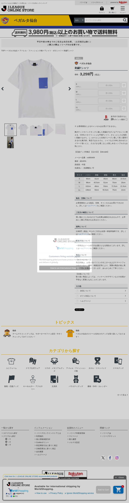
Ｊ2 (9, 442)
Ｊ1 (9, 439)
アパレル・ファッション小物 (31, 51)
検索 (125, 20)
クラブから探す (9, 436)
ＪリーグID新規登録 (77, 433)
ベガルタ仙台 (12, 51)
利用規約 (39, 436)
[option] (36, 88)
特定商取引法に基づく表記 (46, 445)
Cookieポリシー (42, 442)
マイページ (73, 436)
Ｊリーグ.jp (83, 2)
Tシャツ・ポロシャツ (53, 51)
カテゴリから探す (10, 433)
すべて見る (121, 395)
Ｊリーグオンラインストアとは (48, 433)
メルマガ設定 (74, 442)
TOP (3, 51)
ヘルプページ (92, 206)
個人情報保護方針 (43, 439)
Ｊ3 (9, 445)
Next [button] (70, 88)
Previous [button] (2, 88)
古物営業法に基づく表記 (46, 449)
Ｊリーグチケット (97, 2)
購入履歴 (72, 439)
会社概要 (39, 452)
